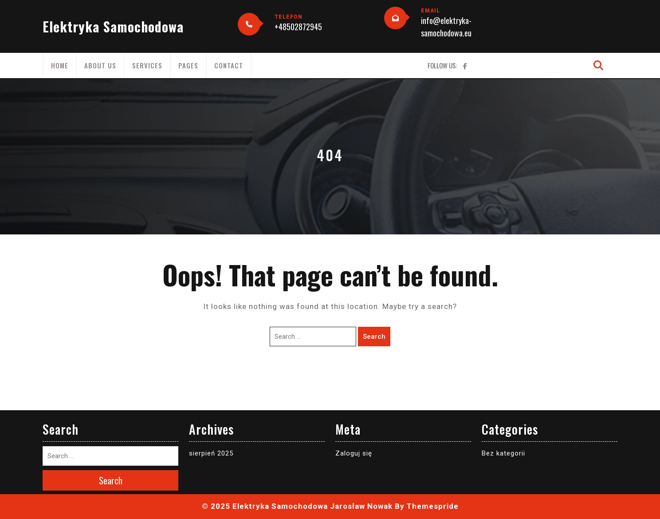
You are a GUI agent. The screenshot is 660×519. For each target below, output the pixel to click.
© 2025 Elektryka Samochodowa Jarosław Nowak (297, 506)
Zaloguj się (353, 453)
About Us (100, 65)
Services (147, 65)
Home (59, 65)
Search (374, 337)
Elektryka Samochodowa (113, 26)
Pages (188, 65)
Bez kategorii (503, 453)
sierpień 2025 (211, 453)
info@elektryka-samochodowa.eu (446, 27)
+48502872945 (298, 26)
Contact (228, 65)
